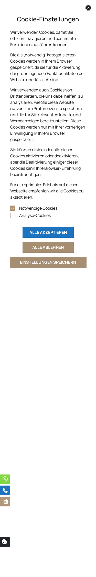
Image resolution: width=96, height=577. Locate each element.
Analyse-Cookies (35, 215)
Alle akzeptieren (48, 232)
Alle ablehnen (48, 247)
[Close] (88, 7)
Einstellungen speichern (48, 262)
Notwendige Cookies (38, 208)
